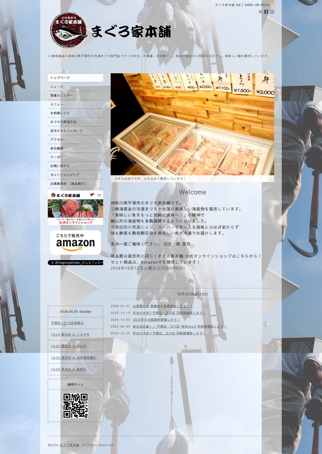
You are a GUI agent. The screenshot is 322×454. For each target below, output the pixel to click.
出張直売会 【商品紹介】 (69, 184)
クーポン (56, 157)
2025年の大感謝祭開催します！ (156, 320)
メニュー (56, 104)
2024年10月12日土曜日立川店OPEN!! (148, 268)
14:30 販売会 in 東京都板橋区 (73, 358)
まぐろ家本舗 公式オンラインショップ (195, 256)
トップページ (60, 78)
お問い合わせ (60, 166)
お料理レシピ (60, 113)
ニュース (56, 87)
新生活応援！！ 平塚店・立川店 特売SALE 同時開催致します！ (180, 326)
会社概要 (56, 148)
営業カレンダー (61, 95)
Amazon (149, 262)
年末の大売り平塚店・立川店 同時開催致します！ (169, 313)
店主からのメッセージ (66, 131)
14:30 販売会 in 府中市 (69, 346)
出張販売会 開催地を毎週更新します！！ (163, 306)
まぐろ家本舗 (69, 445)
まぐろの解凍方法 (63, 122)
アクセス (56, 139)
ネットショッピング (65, 175)
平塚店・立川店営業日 (67, 323)
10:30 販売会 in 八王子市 (70, 334)
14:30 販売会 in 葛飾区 (69, 369)
